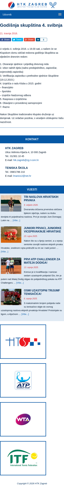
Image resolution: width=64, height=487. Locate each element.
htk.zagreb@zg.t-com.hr (26, 160)
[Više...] (16, 220)
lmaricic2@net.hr (22, 176)
